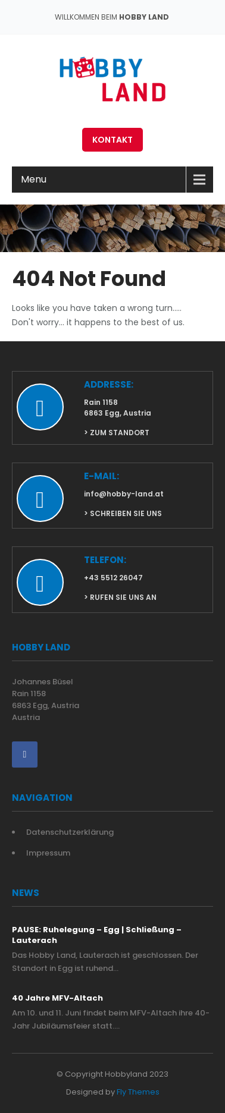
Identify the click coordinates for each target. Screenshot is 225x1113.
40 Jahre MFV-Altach (57, 998)
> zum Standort (116, 432)
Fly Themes (138, 1092)
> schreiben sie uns (123, 513)
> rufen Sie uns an (120, 597)
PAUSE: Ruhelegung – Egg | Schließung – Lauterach (97, 935)
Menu (33, 179)
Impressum (48, 853)
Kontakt (112, 140)
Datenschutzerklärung (70, 832)
